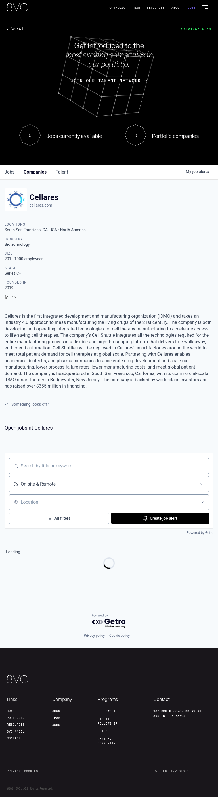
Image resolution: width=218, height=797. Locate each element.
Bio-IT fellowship (108, 721)
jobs (9, 172)
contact (14, 738)
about (57, 711)
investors (179, 771)
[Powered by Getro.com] (109, 621)
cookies (31, 771)
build (103, 731)
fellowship (108, 711)
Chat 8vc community (107, 741)
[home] (17, 7)
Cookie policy (119, 636)
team (56, 717)
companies (35, 172)
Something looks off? (27, 404)
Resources (156, 7)
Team (136, 7)
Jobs (192, 7)
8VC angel (16, 731)
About (176, 7)
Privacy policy (94, 636)
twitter (160, 771)
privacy (14, 771)
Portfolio (116, 7)
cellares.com (41, 205)
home (11, 711)
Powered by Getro (200, 533)
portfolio (16, 717)
